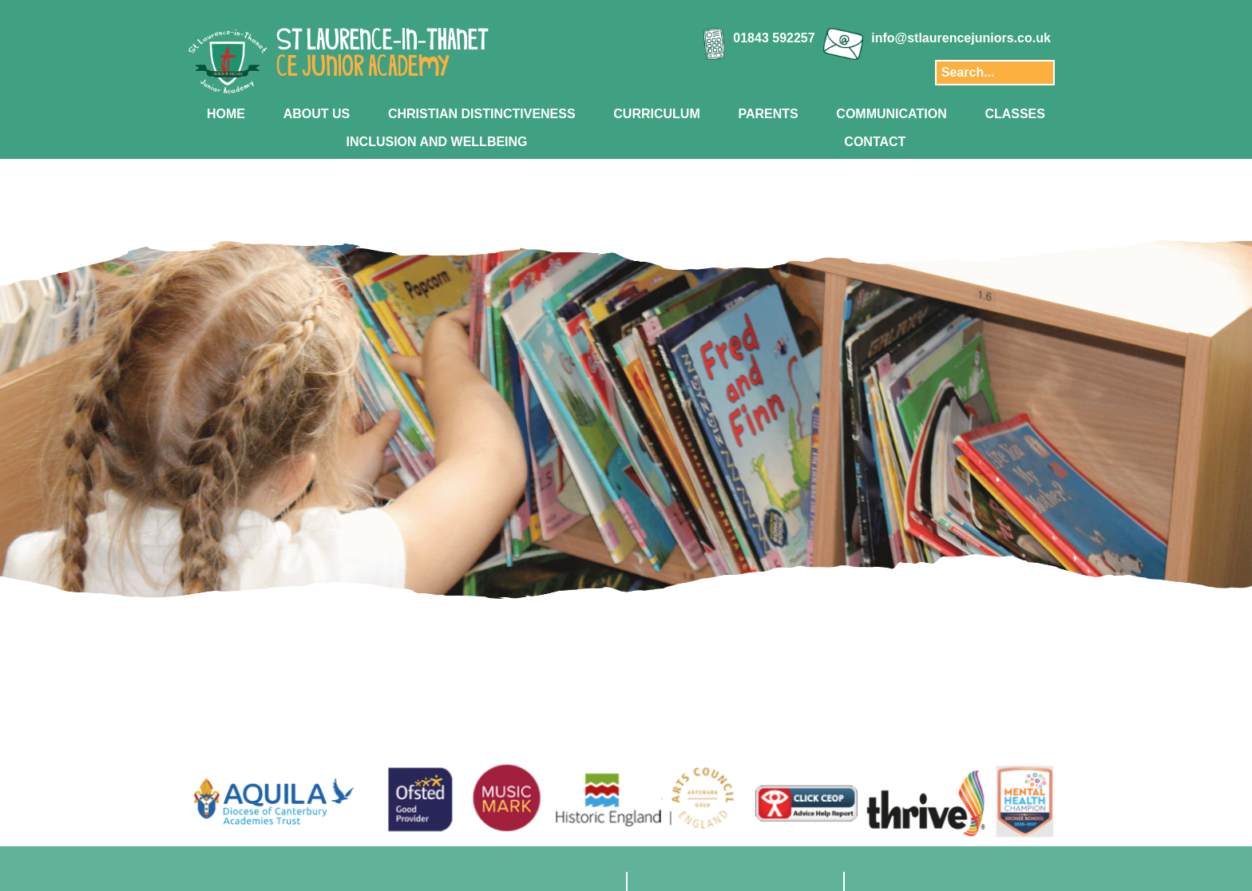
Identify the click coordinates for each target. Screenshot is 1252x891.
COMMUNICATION (891, 114)
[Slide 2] (601, 691)
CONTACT (874, 141)
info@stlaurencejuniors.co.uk (961, 38)
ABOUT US (317, 114)
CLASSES (1015, 114)
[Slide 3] (618, 691)
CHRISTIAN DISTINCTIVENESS (482, 114)
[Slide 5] (651, 691)
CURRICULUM (656, 114)
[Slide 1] (584, 691)
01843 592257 (773, 38)
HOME (226, 114)
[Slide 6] (668, 691)
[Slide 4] (634, 691)
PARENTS (768, 114)
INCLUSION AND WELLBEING (437, 141)
